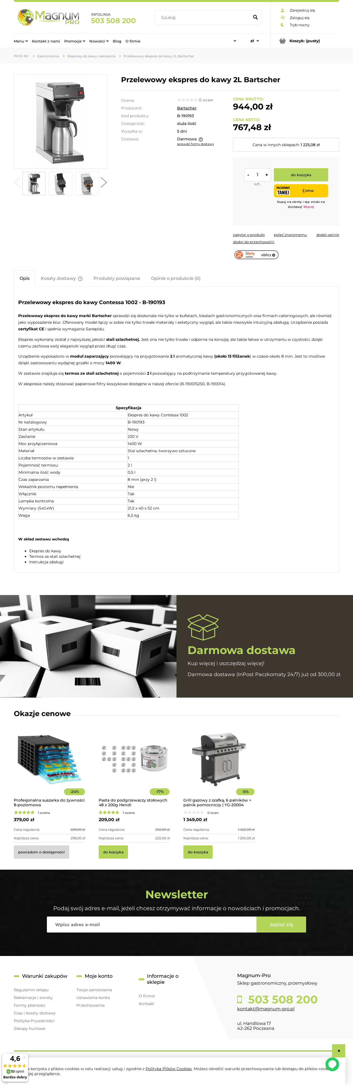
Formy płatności (30, 1005)
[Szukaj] (255, 17)
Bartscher (187, 108)
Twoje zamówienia (94, 989)
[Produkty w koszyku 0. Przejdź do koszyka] (305, 40)
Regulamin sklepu (31, 989)
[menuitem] (21, 41)
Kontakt (146, 1003)
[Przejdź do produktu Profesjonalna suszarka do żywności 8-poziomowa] (49, 767)
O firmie (147, 995)
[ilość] (257, 174)
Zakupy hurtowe (29, 1028)
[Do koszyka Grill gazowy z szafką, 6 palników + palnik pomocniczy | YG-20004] (198, 852)
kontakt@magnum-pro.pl (266, 1008)
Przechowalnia (90, 1005)
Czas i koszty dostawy (35, 1013)
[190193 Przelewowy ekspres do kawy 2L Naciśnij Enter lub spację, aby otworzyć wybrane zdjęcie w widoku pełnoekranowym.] (60, 122)
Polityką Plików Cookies (169, 1068)
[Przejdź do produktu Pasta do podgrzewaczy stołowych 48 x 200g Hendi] (134, 767)
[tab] (24, 278)
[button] (17, 183)
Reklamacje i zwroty (33, 997)
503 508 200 (113, 20)
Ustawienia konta (93, 997)
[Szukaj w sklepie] (203, 17)
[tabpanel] (176, 430)
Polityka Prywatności (34, 1020)
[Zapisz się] (281, 925)
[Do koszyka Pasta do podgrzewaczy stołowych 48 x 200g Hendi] (113, 852)
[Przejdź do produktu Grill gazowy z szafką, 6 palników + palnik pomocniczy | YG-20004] (219, 767)
